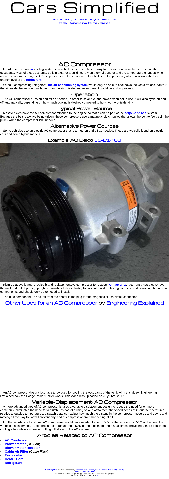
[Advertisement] (84, 43)
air (31, 69)
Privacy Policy (94, 470)
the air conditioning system (68, 85)
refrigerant (33, 79)
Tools (63, 22)
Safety (121, 470)
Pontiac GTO (117, 284)
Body (68, 19)
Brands (105, 22)
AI (97, 475)
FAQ (115, 470)
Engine (94, 19)
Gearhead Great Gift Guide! (84, 472)
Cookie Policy (107, 470)
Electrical (109, 19)
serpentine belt (135, 113)
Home (57, 19)
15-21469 (107, 140)
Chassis (81, 19)
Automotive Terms (83, 22)
